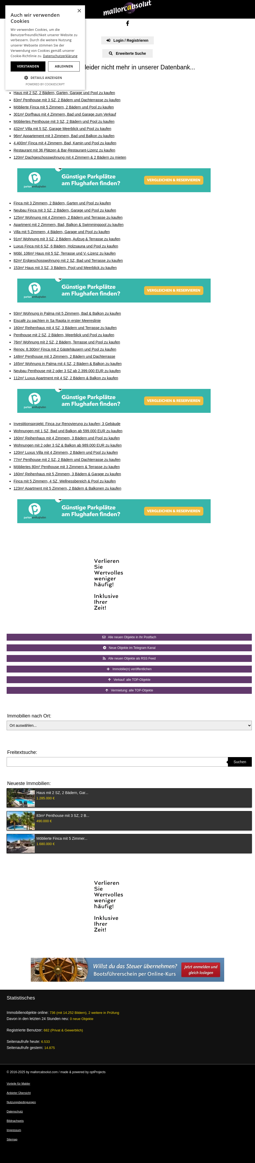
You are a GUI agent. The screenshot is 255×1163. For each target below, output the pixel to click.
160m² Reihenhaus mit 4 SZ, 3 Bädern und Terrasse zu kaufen (65, 328)
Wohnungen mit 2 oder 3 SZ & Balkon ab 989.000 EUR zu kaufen (68, 445)
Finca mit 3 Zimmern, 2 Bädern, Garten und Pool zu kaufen (62, 203)
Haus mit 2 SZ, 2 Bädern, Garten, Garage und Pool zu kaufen (64, 93)
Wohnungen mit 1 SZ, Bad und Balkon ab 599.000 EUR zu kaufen (68, 431)
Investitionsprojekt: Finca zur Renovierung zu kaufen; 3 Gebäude (67, 424)
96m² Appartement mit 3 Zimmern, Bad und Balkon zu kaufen (64, 136)
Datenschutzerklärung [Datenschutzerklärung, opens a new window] (60, 56)
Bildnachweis (15, 1120)
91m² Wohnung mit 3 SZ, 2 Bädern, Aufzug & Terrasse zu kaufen (67, 239)
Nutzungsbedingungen (21, 1102)
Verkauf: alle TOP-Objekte (129, 680)
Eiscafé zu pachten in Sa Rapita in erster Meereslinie (57, 320)
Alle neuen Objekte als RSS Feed (129, 658)
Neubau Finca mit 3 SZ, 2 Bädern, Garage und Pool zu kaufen (65, 210)
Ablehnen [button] (64, 66)
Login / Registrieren (127, 40)
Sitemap (12, 1139)
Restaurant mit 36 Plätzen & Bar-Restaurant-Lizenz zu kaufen (64, 150)
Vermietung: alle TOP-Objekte (129, 690)
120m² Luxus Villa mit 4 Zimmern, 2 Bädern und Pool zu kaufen (66, 452)
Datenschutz (15, 1111)
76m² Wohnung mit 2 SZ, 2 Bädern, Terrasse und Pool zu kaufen (67, 342)
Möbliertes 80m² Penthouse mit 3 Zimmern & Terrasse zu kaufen (67, 467)
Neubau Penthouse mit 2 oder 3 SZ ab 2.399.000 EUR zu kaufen (67, 371)
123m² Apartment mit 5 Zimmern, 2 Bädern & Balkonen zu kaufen (67, 488)
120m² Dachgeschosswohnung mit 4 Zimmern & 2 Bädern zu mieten (70, 157)
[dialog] (45, 47)
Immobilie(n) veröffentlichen (129, 669)
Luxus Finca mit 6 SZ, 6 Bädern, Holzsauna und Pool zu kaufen (66, 246)
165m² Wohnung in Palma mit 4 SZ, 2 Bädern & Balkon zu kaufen (68, 364)
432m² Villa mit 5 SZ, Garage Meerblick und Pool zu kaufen (62, 129)
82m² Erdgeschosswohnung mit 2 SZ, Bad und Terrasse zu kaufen (68, 260)
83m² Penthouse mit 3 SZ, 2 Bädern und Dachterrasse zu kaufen (67, 100)
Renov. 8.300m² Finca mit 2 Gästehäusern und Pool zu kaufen (65, 349)
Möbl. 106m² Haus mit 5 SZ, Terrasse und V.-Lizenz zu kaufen (65, 253)
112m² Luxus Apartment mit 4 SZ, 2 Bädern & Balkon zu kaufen (66, 378)
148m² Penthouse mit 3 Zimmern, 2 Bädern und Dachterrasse (64, 356)
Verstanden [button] (28, 66)
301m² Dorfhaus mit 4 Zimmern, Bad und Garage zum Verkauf (65, 114)
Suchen (239, 762)
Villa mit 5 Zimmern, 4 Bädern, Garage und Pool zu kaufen (62, 232)
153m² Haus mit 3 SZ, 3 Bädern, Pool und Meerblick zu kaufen (65, 268)
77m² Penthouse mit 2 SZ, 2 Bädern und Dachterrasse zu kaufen (67, 459)
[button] (45, 78)
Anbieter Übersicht (19, 1092)
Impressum (14, 1130)
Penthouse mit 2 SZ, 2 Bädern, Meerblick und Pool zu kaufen (64, 335)
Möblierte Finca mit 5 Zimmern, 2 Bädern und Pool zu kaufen (64, 107)
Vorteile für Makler (18, 1083)
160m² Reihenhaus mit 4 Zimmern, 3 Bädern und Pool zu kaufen (67, 438)
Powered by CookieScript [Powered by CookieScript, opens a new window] (45, 84)
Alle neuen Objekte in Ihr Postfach (129, 637)
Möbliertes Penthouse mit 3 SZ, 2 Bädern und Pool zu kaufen (64, 121)
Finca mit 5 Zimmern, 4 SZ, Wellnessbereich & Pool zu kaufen (65, 481)
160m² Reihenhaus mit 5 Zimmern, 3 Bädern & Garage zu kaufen (67, 474)
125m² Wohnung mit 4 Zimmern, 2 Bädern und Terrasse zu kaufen (68, 217)
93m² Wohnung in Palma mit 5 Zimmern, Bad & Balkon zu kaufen (67, 313)
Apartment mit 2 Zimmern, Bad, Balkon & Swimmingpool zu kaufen (69, 224)
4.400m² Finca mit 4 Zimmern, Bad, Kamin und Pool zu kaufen (65, 143)
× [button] (79, 11)
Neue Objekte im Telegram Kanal (129, 648)
